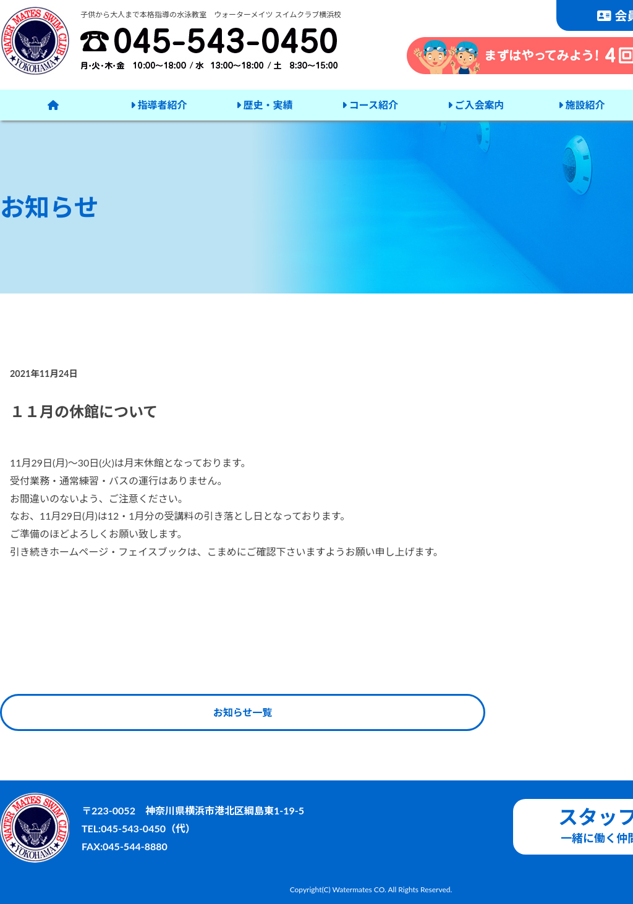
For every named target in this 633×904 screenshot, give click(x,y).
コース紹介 (370, 105)
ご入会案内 (476, 105)
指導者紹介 (158, 105)
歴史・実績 (264, 105)
